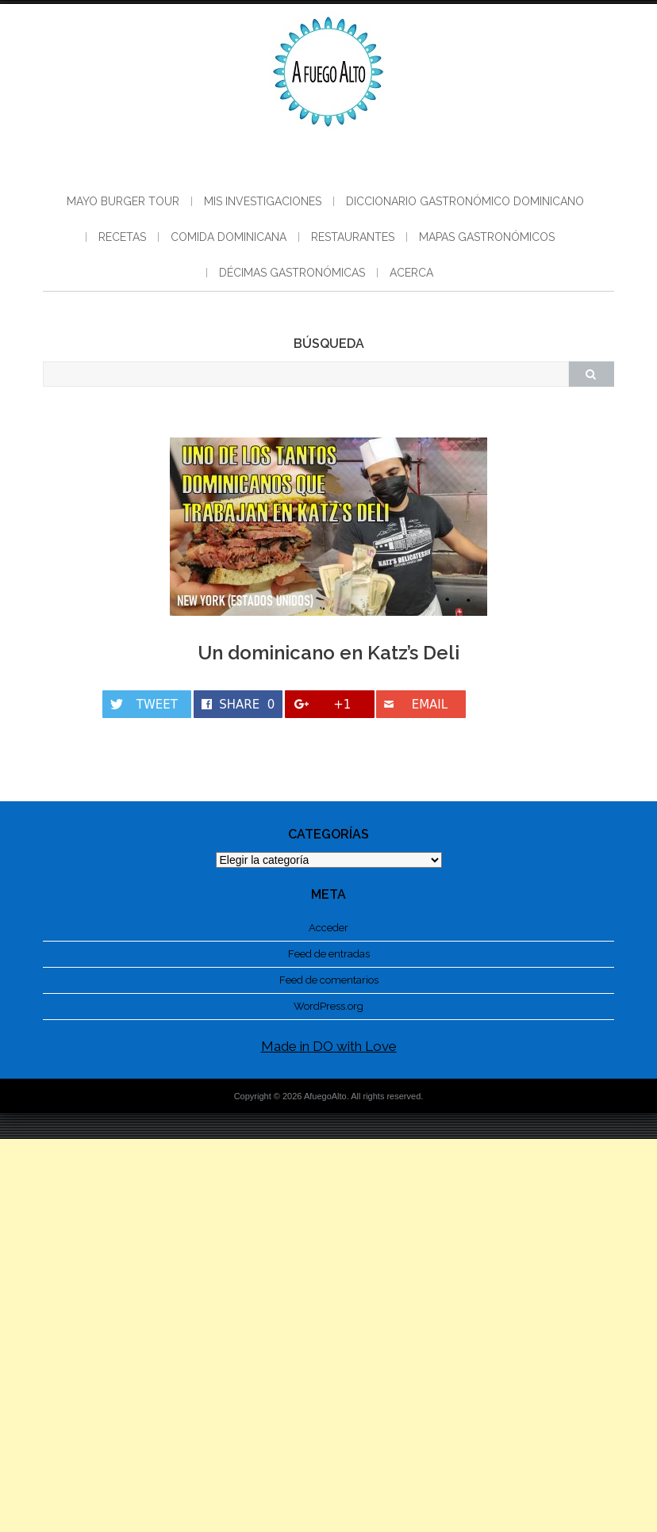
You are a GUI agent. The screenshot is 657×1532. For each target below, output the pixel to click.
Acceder (328, 928)
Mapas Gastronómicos (487, 237)
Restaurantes (352, 237)
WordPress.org (328, 1006)
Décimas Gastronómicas (292, 272)
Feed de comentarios (328, 980)
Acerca (411, 272)
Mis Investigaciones (262, 201)
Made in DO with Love (329, 1046)
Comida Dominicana (228, 237)
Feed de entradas (329, 954)
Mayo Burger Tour (123, 201)
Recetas (122, 237)
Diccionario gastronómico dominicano (465, 201)
